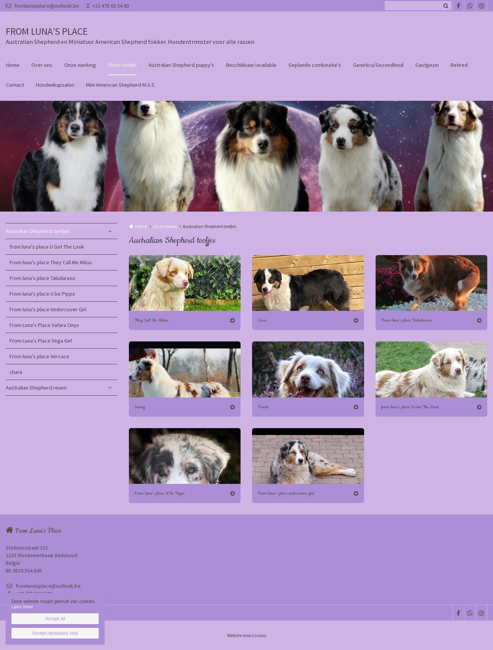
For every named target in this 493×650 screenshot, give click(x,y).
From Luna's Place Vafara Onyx (44, 325)
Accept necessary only (55, 633)
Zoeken (445, 5)
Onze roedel (122, 64)
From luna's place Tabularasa (42, 278)
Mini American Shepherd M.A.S (120, 84)
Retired (459, 64)
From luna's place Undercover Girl (48, 309)
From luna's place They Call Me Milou (51, 262)
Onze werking (80, 64)
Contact (15, 84)
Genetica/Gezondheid (378, 64)
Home (13, 64)
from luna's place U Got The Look (47, 246)
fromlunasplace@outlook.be (42, 5)
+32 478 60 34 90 (108, 5)
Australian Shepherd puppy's (181, 64)
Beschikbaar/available (251, 64)
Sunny (140, 407)
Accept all (55, 618)
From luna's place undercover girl (286, 493)
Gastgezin (427, 64)
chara (16, 372)
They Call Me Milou (151, 320)
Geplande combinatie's (314, 64)
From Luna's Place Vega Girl (41, 340)
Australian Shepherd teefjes (38, 231)
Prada (263, 407)
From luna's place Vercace (39, 356)
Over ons (41, 64)
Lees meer (22, 607)
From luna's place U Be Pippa (160, 493)
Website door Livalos (246, 635)
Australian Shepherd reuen (36, 387)
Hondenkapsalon (55, 84)
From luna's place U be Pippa (42, 293)
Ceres (262, 320)
